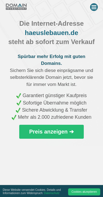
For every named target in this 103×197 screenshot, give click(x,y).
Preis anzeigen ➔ (51, 132)
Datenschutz (52, 193)
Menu (94, 6)
